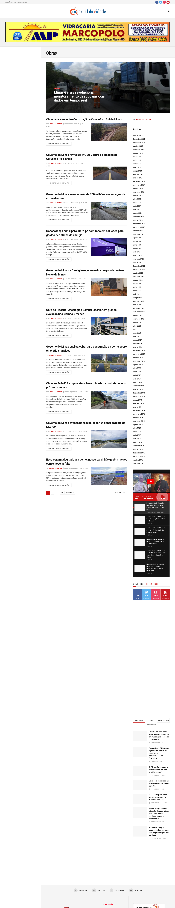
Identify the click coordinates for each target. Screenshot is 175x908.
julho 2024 (137, 199)
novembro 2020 (139, 354)
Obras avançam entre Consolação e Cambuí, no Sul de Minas (84, 119)
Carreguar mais (20, 230)
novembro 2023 (139, 227)
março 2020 (137, 382)
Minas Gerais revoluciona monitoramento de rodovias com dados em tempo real (79, 98)
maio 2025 (137, 164)
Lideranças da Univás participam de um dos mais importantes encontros (25, 152)
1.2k (85, 241)
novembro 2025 (139, 143)
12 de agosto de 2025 (71, 164)
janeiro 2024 (138, 220)
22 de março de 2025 (70, 473)
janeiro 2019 (138, 407)
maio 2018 (137, 435)
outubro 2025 (138, 146)
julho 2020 (137, 368)
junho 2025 (137, 160)
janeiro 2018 (138, 449)
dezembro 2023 (139, 224)
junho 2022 (137, 287)
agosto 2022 (138, 280)
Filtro (35, 49)
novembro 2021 (139, 312)
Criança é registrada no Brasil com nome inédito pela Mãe (159, 741)
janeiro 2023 (138, 262)
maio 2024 (137, 206)
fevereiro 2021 (138, 344)
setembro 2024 (139, 192)
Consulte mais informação (58, 144)
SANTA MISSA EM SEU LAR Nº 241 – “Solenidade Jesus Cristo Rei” (24, 125)
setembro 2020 (139, 361)
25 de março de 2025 (70, 435)
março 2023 (137, 255)
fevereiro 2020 (138, 386)
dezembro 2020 (139, 351)
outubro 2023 (138, 231)
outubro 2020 (138, 358)
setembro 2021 (139, 319)
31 (62, 498)
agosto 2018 (138, 425)
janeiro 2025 (138, 178)
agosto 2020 (138, 365)
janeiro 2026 (138, 136)
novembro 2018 (139, 414)
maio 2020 (137, 375)
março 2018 (137, 442)
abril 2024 (136, 210)
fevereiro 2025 (138, 174)
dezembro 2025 (139, 139)
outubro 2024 (138, 188)
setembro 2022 (139, 277)
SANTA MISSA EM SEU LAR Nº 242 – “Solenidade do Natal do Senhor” (24, 111)
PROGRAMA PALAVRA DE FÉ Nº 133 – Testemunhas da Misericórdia (25, 138)
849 (48, 166)
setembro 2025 (139, 150)
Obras (57, 90)
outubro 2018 (138, 418)
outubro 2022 (138, 273)
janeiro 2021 (138, 347)
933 (48, 126)
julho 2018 (137, 428)
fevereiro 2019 (138, 403)
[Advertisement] (151, 599)
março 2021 (137, 340)
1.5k (85, 473)
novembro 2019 (139, 396)
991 (84, 358)
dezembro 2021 (139, 308)
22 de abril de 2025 (70, 321)
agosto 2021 (138, 322)
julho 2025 (137, 157)
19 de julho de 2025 (70, 204)
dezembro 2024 (139, 181)
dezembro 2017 (139, 453)
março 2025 (137, 171)
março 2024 (137, 213)
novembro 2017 (139, 456)
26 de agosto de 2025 (71, 124)
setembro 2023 (139, 234)
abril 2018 (136, 439)
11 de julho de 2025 (70, 241)
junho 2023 (137, 245)
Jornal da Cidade (55, 124)
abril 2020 (136, 379)
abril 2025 (136, 167)
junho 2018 (137, 432)
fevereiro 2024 (138, 217)
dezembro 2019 (139, 393)
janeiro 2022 (138, 305)
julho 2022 (137, 284)
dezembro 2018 (139, 410)
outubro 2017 (138, 460)
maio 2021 (137, 333)
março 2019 (137, 400)
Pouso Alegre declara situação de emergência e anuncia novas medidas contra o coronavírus (159, 772)
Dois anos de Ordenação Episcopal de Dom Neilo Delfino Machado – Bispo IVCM (19, 63)
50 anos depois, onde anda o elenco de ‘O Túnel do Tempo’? (158, 755)
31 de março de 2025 (70, 395)
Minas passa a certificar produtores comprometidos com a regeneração (25, 204)
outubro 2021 (138, 315)
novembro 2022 (139, 269)
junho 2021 (137, 329)
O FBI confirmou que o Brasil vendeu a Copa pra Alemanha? (158, 727)
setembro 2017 (139, 463)
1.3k (85, 435)
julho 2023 (137, 241)
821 (85, 204)
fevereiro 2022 (138, 301)
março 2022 (137, 298)
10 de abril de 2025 (70, 358)
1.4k (85, 395)
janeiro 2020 (138, 389)
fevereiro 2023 (138, 259)
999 (84, 281)
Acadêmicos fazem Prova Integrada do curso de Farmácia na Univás (26, 178)
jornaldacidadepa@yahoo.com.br (111, 895)
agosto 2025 (138, 153)
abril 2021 (136, 336)
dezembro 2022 (139, 266)
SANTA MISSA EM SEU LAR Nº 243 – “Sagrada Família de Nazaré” (24, 91)
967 (84, 321)
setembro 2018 (139, 421)
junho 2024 (137, 203)
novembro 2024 (139, 185)
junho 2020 (137, 372)
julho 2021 (137, 326)
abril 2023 (136, 252)
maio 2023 (137, 248)
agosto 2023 (138, 238)
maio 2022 (137, 291)
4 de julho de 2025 (70, 281)
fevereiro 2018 (138, 446)
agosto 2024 (138, 195)
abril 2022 (136, 294)
